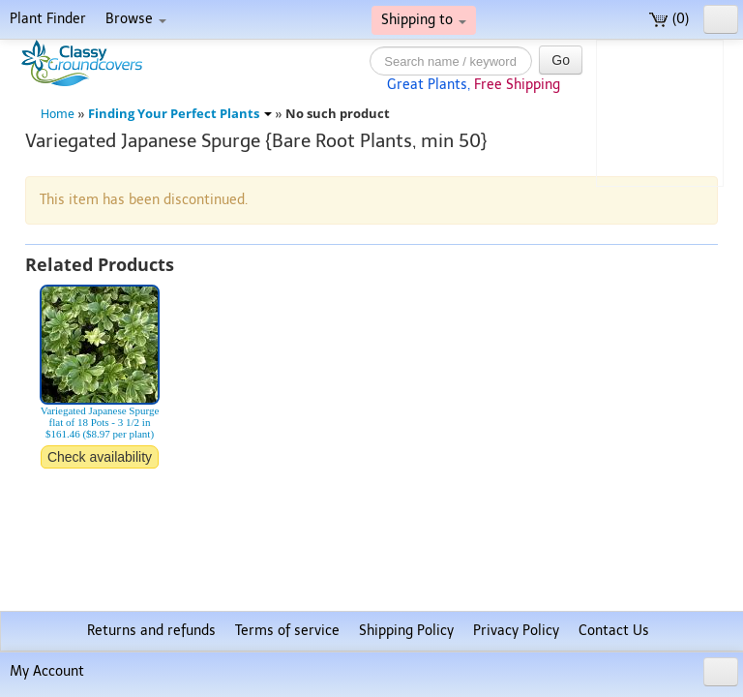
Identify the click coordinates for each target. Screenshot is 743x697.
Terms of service (287, 630)
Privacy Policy (516, 630)
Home (57, 113)
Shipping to (423, 20)
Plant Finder (48, 19)
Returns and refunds (151, 630)
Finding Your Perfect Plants (180, 114)
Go (560, 60)
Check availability (99, 457)
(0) (669, 19)
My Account (47, 671)
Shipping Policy (406, 630)
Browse (135, 19)
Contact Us (614, 630)
